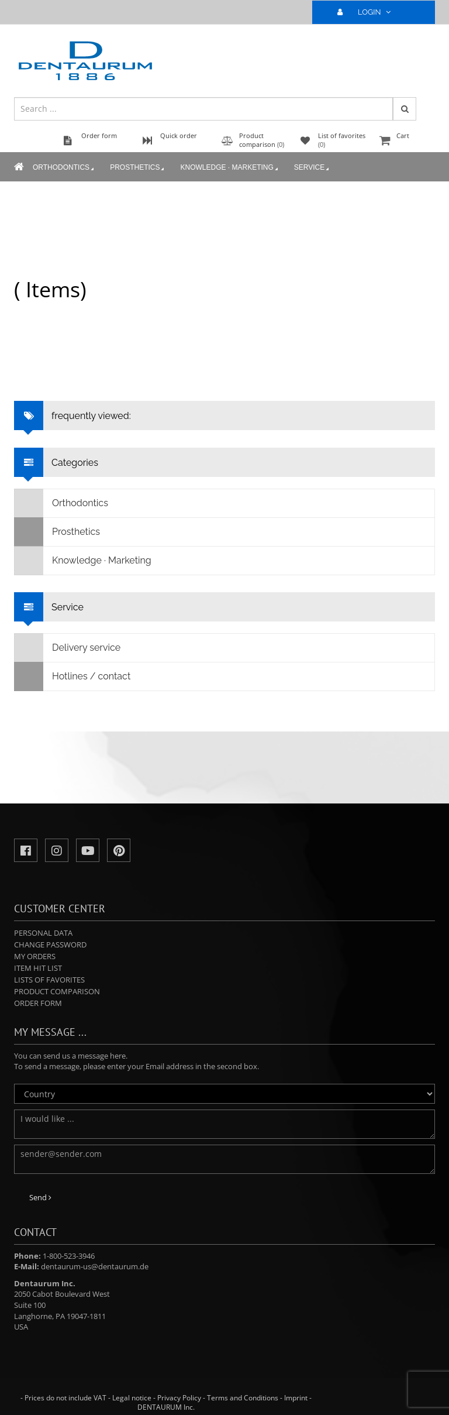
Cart (405, 141)
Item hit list (38, 968)
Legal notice (131, 1398)
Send (40, 1197)
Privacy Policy (179, 1398)
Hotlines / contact (72, 676)
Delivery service (67, 648)
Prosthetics (138, 168)
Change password (50, 944)
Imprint (296, 1398)
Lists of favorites (49, 979)
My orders (35, 956)
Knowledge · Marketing (229, 168)
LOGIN (368, 12)
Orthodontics (64, 168)
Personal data (43, 933)
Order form (38, 1003)
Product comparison (57, 991)
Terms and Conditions (242, 1398)
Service (312, 168)
